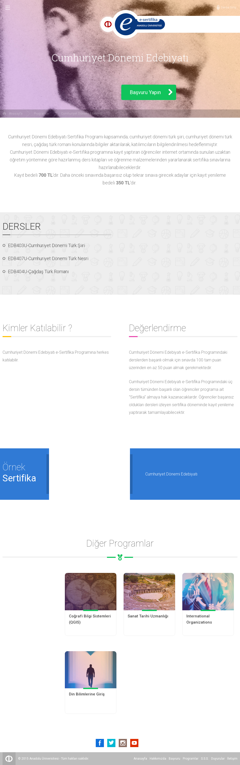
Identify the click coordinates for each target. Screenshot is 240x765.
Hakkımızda (158, 758)
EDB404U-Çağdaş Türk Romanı (38, 271)
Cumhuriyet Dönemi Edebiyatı (82, 113)
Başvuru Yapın (145, 92)
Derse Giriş (228, 7)
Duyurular (218, 758)
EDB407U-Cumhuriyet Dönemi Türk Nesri (48, 258)
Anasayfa (15, 113)
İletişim (232, 758)
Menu (8, 8)
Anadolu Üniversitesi (44, 758)
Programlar (42, 113)
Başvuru (174, 758)
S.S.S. (205, 758)
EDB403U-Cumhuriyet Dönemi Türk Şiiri (46, 245)
